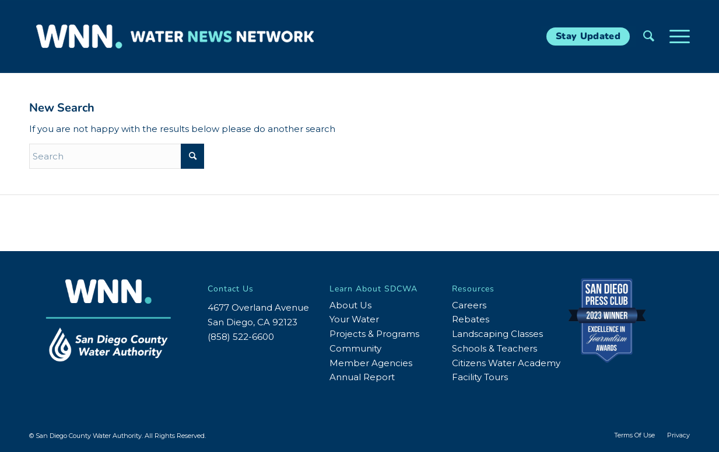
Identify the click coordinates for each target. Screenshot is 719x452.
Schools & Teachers (494, 348)
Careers (469, 305)
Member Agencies (370, 362)
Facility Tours (480, 377)
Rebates (470, 319)
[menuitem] (649, 36)
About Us (350, 305)
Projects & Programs (374, 333)
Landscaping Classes (497, 333)
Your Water (354, 319)
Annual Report (362, 377)
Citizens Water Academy (506, 362)
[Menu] (676, 36)
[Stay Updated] (588, 36)
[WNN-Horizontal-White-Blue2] (175, 36)
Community (355, 348)
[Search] (649, 36)
